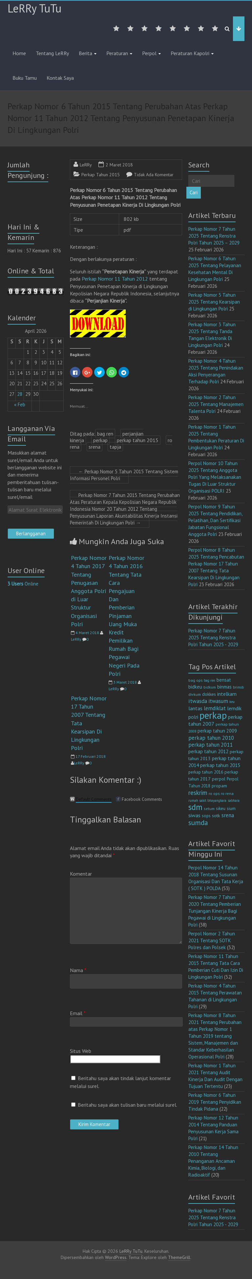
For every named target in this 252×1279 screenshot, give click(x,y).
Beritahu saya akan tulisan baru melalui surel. (127, 1104)
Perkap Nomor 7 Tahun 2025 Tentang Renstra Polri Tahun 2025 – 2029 (214, 236)
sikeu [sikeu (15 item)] (220, 808)
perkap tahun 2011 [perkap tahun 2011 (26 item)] (210, 744)
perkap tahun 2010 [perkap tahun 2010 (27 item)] (211, 737)
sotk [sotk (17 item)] (216, 815)
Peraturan (117, 53)
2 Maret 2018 (119, 165)
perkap (100, 440)
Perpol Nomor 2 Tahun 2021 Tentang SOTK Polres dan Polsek (211, 940)
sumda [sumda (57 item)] (198, 822)
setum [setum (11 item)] (209, 808)
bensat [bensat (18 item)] (224, 680)
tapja (115, 446)
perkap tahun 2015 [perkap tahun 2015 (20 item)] (220, 765)
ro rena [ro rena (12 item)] (227, 793)
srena (94, 446)
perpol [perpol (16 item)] (218, 779)
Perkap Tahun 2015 (100, 175)
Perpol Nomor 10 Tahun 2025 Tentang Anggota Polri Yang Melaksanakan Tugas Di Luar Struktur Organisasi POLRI (214, 477)
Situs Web (80, 1051)
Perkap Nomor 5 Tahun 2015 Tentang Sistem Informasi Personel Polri (124, 474)
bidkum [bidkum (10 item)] (209, 687)
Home (19, 53)
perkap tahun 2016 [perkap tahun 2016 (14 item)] (205, 772)
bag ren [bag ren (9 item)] (209, 680)
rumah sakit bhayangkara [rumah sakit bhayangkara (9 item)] (207, 800)
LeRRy (86, 165)
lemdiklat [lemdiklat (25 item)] (215, 708)
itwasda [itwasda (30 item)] (197, 701)
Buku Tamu (24, 78)
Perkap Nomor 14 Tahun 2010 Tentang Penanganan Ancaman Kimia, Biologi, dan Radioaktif (213, 1161)
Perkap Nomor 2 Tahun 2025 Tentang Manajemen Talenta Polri (215, 404)
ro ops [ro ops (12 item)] (214, 793)
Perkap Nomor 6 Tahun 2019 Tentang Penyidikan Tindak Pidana (214, 1102)
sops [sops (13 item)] (206, 816)
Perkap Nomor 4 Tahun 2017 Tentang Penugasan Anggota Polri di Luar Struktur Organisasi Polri (89, 591)
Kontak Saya (60, 78)
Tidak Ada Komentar (154, 175)
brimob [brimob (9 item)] (238, 687)
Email (78, 1013)
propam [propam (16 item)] (219, 786)
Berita (85, 53)
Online (23, 584)
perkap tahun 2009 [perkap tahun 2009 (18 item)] (217, 731)
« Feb (19, 404)
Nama (78, 970)
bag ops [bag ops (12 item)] (195, 680)
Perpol (149, 53)
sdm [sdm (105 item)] (195, 807)
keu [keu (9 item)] (232, 701)
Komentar (81, 873)
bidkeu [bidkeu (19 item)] (195, 687)
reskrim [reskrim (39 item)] (197, 793)
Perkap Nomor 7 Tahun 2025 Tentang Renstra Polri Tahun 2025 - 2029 (213, 638)
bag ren (105, 433)
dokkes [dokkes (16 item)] (209, 694)
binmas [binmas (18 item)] (224, 687)
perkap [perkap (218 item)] (213, 715)
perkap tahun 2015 (137, 440)
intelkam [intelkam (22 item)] (227, 694)
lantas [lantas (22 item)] (195, 708)
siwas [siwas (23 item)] (194, 815)
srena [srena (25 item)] (227, 815)
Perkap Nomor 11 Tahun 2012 (115, 278)
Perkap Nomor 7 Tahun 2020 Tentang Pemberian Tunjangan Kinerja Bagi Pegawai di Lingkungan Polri (214, 911)
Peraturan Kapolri (190, 53)
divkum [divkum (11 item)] (194, 694)
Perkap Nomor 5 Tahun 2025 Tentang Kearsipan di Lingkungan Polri (214, 302)
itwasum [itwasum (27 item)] (218, 701)
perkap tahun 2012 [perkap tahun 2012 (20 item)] (208, 751)
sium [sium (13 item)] (231, 808)
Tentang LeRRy (52, 53)
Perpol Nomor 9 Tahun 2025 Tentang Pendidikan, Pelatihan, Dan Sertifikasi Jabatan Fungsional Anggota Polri (215, 520)
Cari (194, 192)
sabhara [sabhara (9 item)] (234, 800)
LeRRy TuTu (34, 8)
